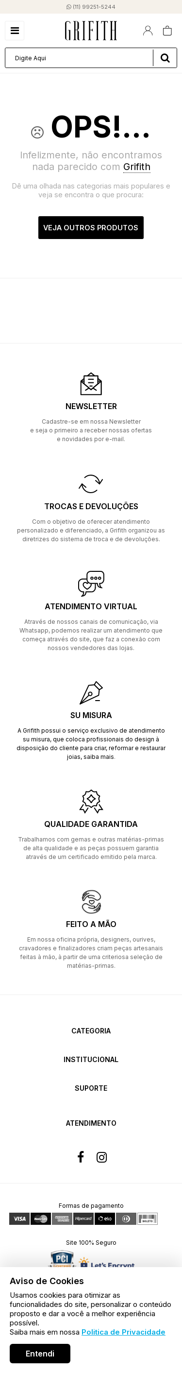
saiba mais (98, 756)
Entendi (40, 1353)
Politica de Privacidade (123, 1332)
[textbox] (91, 58)
